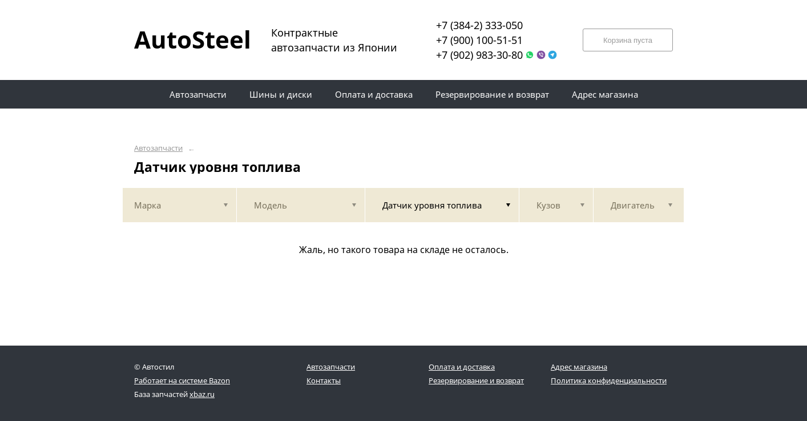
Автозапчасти (158, 148)
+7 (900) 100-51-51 (479, 40)
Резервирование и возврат (476, 380)
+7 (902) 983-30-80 (479, 55)
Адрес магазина (579, 367)
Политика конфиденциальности (609, 380)
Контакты (323, 380)
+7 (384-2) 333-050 (479, 25)
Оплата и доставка (462, 367)
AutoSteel (185, 39)
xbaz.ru (202, 394)
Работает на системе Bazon (182, 380)
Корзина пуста (627, 40)
